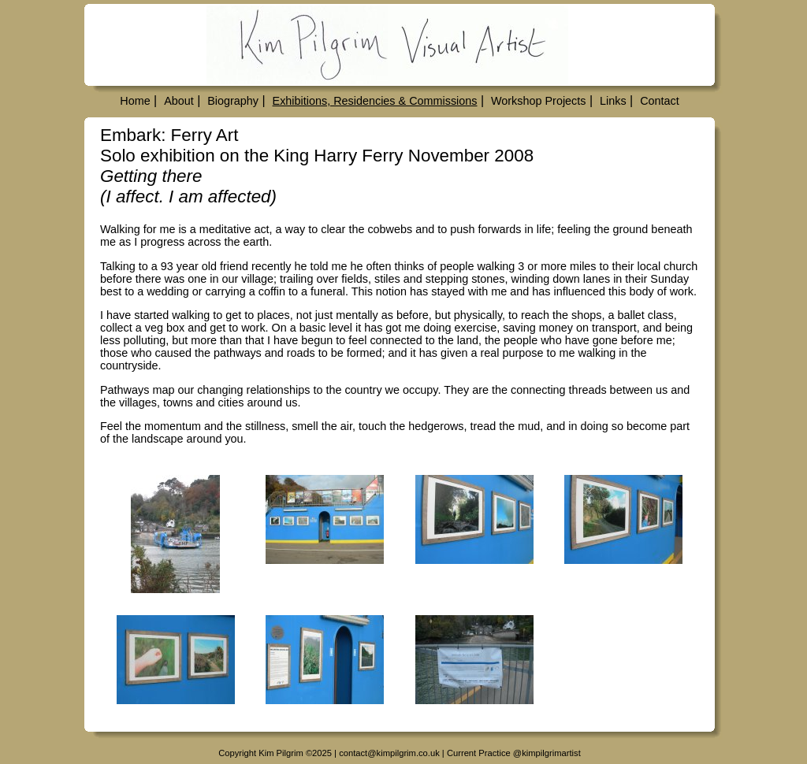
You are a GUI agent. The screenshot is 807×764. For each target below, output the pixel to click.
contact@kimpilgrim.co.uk (389, 753)
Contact (659, 101)
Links (613, 101)
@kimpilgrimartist (547, 753)
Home (135, 101)
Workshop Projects (538, 101)
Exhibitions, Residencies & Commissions (375, 101)
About (179, 101)
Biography (232, 101)
